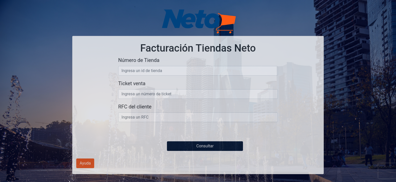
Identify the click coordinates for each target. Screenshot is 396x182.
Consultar (205, 146)
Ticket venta (131, 83)
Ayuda (85, 163)
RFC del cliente (135, 107)
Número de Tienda (138, 60)
